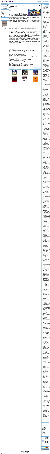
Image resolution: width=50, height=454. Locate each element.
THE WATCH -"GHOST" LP (46, 49)
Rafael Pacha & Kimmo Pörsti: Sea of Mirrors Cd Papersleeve (46, 29)
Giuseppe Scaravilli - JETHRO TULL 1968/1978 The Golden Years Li (46, 94)
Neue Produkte (3, 20)
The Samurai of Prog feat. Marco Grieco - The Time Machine (46, 152)
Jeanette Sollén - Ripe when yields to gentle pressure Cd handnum (46, 201)
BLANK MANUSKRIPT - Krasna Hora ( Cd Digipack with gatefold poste (46, 199)
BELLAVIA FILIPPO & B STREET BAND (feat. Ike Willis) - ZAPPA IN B (46, 280)
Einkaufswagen (44, 4)
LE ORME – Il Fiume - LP (46, 390)
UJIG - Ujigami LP (45, 289)
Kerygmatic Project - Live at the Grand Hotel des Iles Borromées (46, 361)
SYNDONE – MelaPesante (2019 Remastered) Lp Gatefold (46, 371)
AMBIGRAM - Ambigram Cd (46, 46)
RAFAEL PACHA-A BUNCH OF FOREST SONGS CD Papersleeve (46, 232)
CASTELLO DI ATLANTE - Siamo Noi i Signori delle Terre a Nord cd (46, 411)
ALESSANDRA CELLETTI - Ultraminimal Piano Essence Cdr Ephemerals (46, 352)
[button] (39, 1)
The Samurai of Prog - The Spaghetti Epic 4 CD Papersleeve (46, 177)
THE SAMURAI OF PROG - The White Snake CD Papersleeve (46, 260)
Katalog (6, 3)
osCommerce (26, 452)
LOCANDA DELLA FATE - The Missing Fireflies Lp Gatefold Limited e (46, 276)
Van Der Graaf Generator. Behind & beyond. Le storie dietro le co (46, 21)
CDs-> (2, 11)
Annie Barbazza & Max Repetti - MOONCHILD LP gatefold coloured (46, 286)
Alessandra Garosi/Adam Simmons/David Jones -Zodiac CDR (46, 358)
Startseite (2, 3)
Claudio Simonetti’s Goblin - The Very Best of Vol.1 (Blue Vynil (46, 157)
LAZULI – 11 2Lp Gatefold (46, 299)
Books (8, 3)
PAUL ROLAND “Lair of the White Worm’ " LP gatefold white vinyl (46, 13)
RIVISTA (11, 3)
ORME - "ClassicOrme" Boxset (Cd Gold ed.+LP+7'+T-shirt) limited (46, 269)
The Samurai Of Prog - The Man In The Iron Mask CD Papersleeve (46, 227)
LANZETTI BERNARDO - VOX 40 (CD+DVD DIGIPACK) (46, 239)
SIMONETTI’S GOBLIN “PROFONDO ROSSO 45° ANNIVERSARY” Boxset (46, 339)
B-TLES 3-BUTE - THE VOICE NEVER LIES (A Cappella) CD (46, 122)
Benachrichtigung (44, 436)
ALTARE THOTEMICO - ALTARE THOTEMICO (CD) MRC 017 (46, 59)
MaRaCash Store (27, 451)
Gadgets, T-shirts (3, 16)
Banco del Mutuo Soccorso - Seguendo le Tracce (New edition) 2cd (46, 313)
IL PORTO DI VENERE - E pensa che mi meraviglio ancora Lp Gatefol (46, 138)
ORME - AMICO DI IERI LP (46, 168)
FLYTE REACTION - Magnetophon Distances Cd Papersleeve (46, 144)
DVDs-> (2, 14)
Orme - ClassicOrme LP (46, 401)
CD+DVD (2, 13)
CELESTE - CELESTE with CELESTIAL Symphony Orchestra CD (46, 293)
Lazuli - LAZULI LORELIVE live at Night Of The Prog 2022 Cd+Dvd (46, 320)
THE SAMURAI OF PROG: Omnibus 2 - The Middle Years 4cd (46, 129)
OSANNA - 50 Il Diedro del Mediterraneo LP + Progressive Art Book (46, 133)
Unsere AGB (43, 434)
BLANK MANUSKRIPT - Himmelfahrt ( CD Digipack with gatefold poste (46, 236)
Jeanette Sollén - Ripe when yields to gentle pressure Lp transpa (46, 218)
